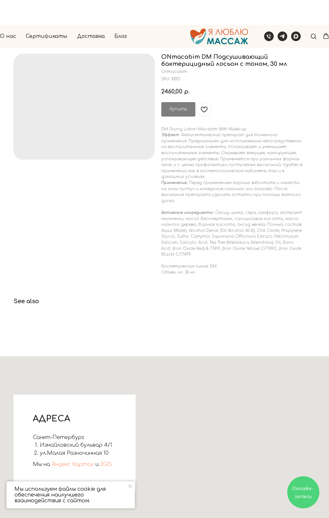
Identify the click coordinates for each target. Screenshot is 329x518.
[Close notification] (130, 486)
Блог (120, 11)
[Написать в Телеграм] (282, 11)
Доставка (91, 11)
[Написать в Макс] (296, 11)
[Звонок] (269, 11)
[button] (313, 11)
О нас (8, 11)
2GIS (105, 464)
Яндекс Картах (72, 464)
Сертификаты (46, 11)
